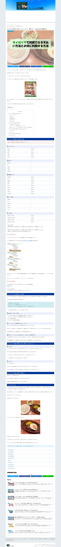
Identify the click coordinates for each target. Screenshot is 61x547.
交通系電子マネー (13, 118)
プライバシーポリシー (39, 544)
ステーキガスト (11, 451)
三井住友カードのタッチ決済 (14, 124)
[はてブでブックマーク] (36, 66)
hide (11, 107)
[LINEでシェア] (48, 66)
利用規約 (43, 544)
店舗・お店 (14, 472)
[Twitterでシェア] (13, 66)
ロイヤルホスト (11, 458)
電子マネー (12, 116)
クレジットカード (13, 115)
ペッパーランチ (11, 464)
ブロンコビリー (11, 449)
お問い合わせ (47, 544)
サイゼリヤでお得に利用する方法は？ (15, 133)
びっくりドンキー (11, 468)
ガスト (9, 460)
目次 (19, 111)
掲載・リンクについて (52, 544)
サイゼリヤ (10, 462)
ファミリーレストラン (10, 472)
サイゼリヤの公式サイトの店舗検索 (26, 240)
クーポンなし (12, 130)
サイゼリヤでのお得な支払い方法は (14, 122)
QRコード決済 (12, 119)
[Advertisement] (30, 16)
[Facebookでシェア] (24, 66)
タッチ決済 (12, 121)
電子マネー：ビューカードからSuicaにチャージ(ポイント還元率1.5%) (21, 127)
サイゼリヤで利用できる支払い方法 (14, 113)
